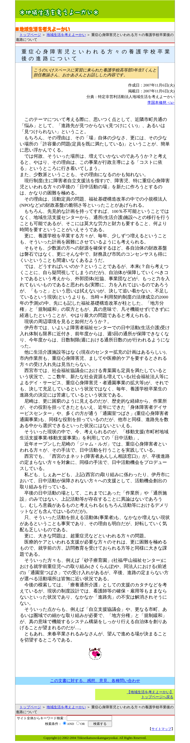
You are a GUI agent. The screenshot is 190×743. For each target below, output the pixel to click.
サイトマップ (161, 729)
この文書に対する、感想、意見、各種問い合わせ (95, 680)
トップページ (30, 35)
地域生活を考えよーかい (66, 35)
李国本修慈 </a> (161, 103)
